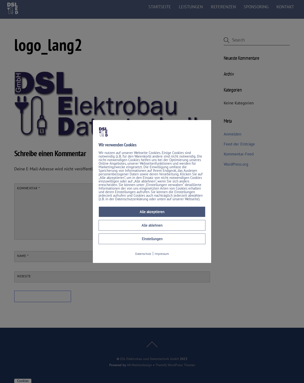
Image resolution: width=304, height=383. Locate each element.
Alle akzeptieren (152, 212)
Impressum (162, 254)
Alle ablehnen (152, 225)
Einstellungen (152, 239)
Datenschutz (143, 254)
